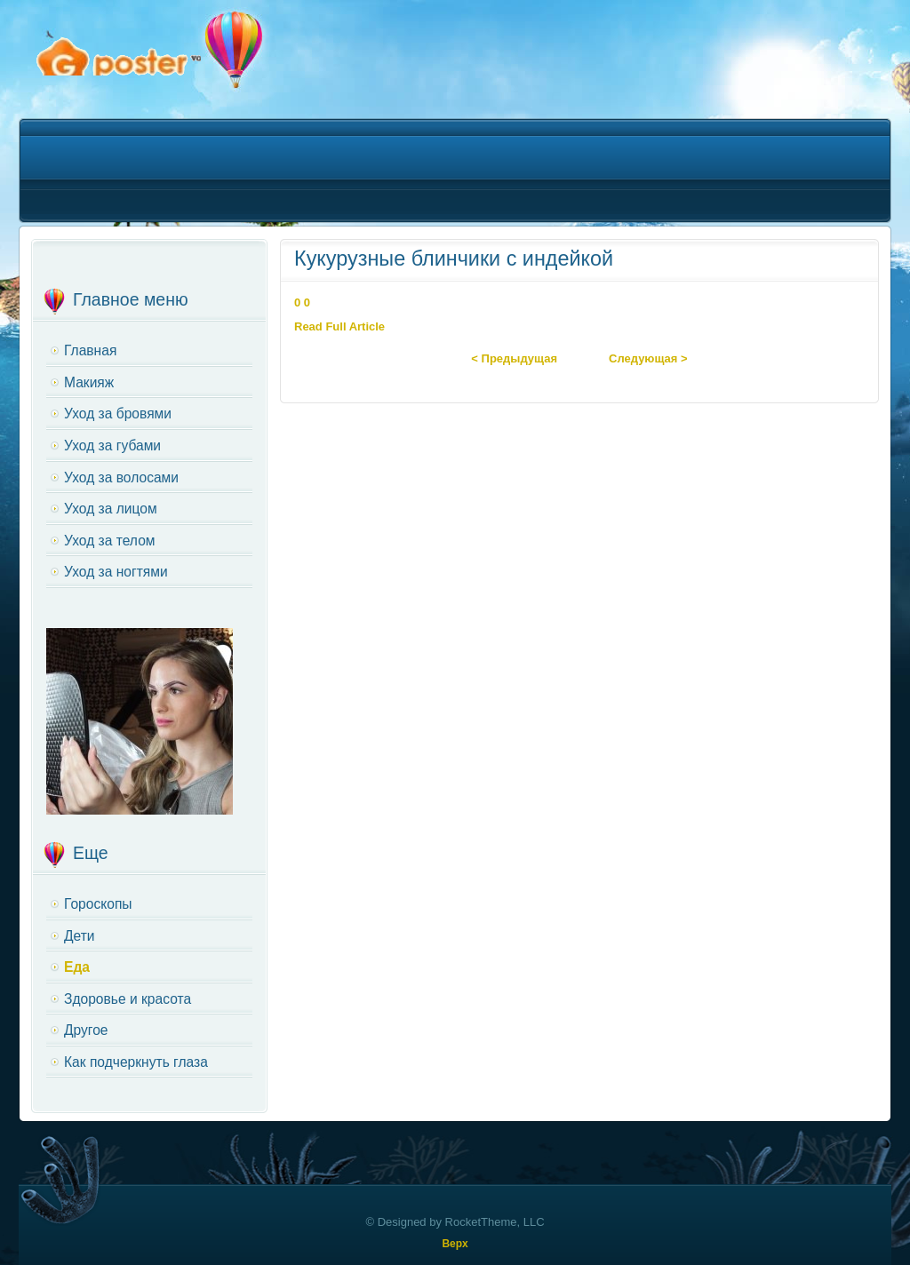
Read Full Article (339, 326)
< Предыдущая (514, 358)
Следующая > (648, 358)
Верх (454, 1243)
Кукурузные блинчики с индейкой (453, 258)
